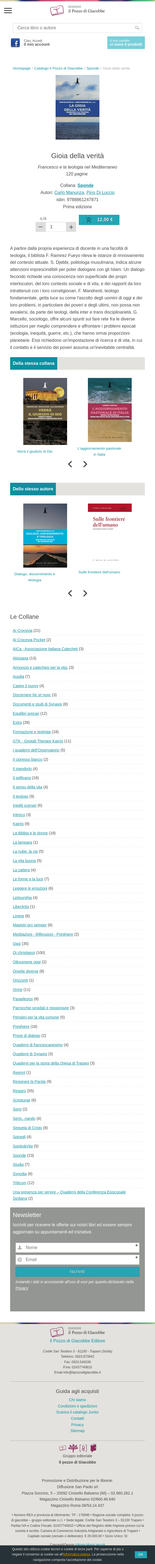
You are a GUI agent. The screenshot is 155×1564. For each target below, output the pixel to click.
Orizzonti (20, 980)
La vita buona (24, 860)
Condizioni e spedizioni (77, 1406)
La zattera (21, 870)
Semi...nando (24, 1118)
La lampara (22, 842)
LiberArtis (21, 906)
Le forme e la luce (28, 879)
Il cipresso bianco (27, 759)
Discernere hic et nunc (32, 695)
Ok (140, 1555)
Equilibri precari (26, 713)
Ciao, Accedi (37, 42)
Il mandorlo (22, 769)
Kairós (18, 824)
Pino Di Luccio (100, 192)
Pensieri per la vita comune (36, 1017)
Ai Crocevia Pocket (29, 640)
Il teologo (20, 796)
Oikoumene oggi (27, 962)
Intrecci (19, 815)
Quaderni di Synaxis (30, 1054)
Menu (8, 10)
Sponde (19, 1155)
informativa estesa (76, 1554)
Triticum (19, 1183)
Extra (17, 722)
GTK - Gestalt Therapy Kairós (38, 741)
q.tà (43, 218)
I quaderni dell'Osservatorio (36, 750)
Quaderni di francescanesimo (38, 1045)
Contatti (77, 1418)
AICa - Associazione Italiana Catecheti (45, 649)
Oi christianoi (24, 952)
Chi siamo (77, 1400)
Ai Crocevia (23, 630)
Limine (18, 916)
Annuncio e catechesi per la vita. (40, 667)
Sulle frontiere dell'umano (99, 572)
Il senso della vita (27, 787)
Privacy (22, 1288)
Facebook (15, 43)
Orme (17, 989)
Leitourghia (22, 897)
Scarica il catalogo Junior (77, 1412)
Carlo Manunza (69, 192)
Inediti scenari (24, 805)
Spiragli (19, 1137)
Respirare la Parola (29, 1081)
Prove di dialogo (26, 1035)
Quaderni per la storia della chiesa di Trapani (51, 1063)
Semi (17, 1109)
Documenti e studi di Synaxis (37, 704)
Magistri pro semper (30, 925)
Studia (18, 1164)
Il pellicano (22, 778)
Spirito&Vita (23, 1146)
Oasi (17, 943)
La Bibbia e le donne (30, 833)
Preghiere (21, 1026)
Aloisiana (20, 658)
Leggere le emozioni (30, 888)
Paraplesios (23, 999)
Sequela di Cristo (27, 1128)
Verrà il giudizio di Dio (35, 451)
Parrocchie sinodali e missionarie (41, 1008)
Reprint (19, 1072)
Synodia (20, 1174)
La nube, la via (25, 851)
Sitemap (77, 1431)
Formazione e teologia (32, 732)
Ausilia (18, 676)
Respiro (19, 1091)
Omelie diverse (25, 971)
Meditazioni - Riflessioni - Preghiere (43, 934)
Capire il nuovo (25, 686)
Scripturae (21, 1100)
